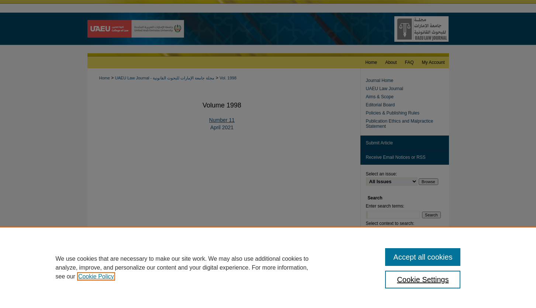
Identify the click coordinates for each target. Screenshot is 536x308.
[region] (268, 267)
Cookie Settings (423, 280)
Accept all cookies (422, 257)
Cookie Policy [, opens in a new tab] (96, 276)
